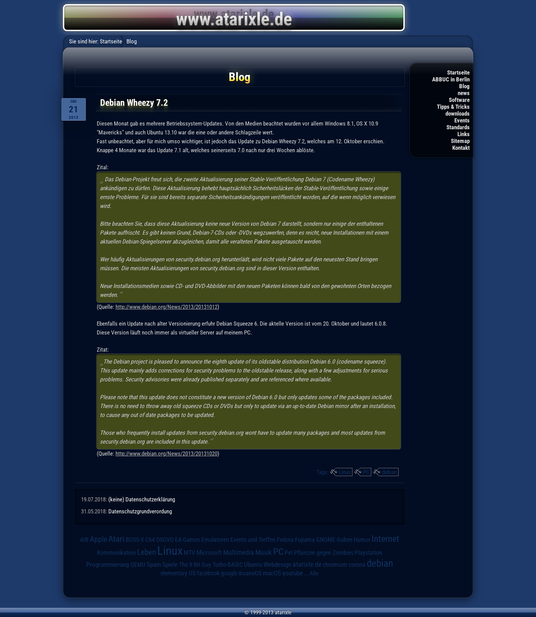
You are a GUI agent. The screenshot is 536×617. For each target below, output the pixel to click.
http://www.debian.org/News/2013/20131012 (166, 306)
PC (366, 472)
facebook (208, 573)
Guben (344, 539)
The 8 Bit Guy (195, 564)
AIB (84, 539)
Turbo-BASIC (228, 564)
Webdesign (277, 564)
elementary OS (178, 573)
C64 (150, 539)
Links (463, 134)
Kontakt (461, 147)
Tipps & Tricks (453, 106)
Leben (146, 552)
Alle (314, 573)
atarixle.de (307, 564)
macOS (272, 573)
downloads (457, 113)
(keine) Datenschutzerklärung (141, 499)
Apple (98, 539)
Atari (116, 539)
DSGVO (165, 539)
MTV (189, 552)
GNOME (325, 539)
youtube (292, 573)
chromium (335, 564)
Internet (385, 539)
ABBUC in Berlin (451, 79)
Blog (464, 86)
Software (459, 99)
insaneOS (250, 573)
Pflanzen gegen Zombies (323, 552)
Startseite (458, 72)
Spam (154, 564)
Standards (458, 127)
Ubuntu (253, 564)
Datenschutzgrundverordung (140, 511)
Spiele (170, 564)
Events (462, 120)
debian (389, 472)
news (464, 93)
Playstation (368, 552)
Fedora (285, 539)
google (229, 573)
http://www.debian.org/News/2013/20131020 (166, 453)
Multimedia (238, 552)
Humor (362, 539)
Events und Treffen (253, 539)
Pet (289, 552)
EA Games (187, 539)
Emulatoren (215, 539)
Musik (263, 552)
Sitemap (460, 140)
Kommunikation (116, 552)
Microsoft (209, 552)
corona (357, 564)
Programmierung (107, 564)
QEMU (137, 564)
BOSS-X (135, 539)
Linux (345, 472)
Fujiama (305, 539)
